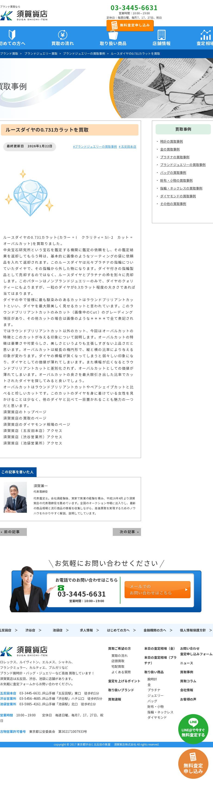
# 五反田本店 (127, 147)
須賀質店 (23, 651)
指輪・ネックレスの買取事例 (181, 188)
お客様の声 (188, 699)
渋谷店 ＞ (33, 630)
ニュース (186, 663)
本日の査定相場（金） (160, 648)
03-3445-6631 (134, 8)
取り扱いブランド (121, 690)
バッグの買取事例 (173, 173)
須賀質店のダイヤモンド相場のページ (37, 424)
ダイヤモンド (157, 718)
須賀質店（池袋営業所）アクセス (33, 443)
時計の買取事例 (171, 141)
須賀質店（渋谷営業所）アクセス (33, 437)
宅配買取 (117, 666)
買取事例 (186, 672)
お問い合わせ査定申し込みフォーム (196, 651)
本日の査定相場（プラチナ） (160, 660)
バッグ (152, 701)
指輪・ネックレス (160, 712)
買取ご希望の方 (119, 648)
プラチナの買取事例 (174, 157)
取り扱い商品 (154, 672)
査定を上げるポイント (124, 681)
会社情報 (186, 690)
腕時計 (152, 679)
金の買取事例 (170, 149)
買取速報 (114, 699)
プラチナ (153, 690)
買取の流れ (62, 43)
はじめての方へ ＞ (121, 630)
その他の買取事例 (173, 204)
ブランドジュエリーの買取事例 (183, 165)
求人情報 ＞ (89, 630)
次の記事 (127, 532)
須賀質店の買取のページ (25, 418)
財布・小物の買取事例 (176, 180)
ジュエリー (155, 696)
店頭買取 (117, 661)
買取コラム (188, 681)
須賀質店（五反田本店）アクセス (33, 431)
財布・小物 (155, 707)
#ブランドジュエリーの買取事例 (95, 147)
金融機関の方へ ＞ (158, 630)
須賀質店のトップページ (25, 412)
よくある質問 (121, 672)
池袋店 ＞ (61, 630)
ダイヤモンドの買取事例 (178, 196)
